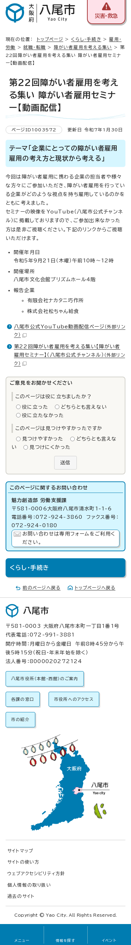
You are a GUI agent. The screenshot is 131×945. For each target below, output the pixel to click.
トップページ (50, 39)
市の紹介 (20, 719)
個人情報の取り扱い (29, 885)
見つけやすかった (43, 438)
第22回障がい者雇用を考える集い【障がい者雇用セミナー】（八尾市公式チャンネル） (69, 355)
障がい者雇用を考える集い (83, 47)
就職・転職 (34, 47)
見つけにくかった (50, 447)
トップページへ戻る (95, 588)
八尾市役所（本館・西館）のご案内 (44, 679)
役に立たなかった (43, 415)
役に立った (35, 407)
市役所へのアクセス (74, 699)
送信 (65, 462)
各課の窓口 (22, 699)
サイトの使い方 (23, 862)
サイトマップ (20, 851)
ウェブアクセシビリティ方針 (36, 873)
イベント (109, 940)
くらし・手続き (86, 39)
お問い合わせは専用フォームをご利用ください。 (69, 538)
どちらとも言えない (84, 407)
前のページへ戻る (42, 588)
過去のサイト (21, 896)
